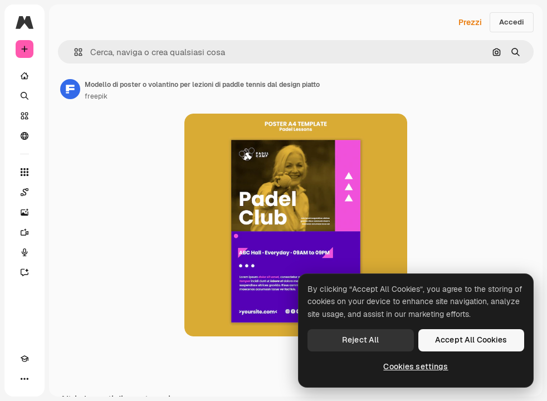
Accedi (511, 22)
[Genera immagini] (24, 212)
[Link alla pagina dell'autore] (70, 89)
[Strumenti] (24, 172)
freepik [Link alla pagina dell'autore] (96, 96)
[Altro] (24, 379)
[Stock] (24, 116)
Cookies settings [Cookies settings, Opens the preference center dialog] (415, 366)
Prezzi (470, 22)
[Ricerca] (24, 96)
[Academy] (24, 359)
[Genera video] (24, 232)
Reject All (360, 340)
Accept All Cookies (471, 340)
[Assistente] (24, 272)
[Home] (24, 76)
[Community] (24, 136)
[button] (73, 52)
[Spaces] (24, 192)
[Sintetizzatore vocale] (24, 252)
